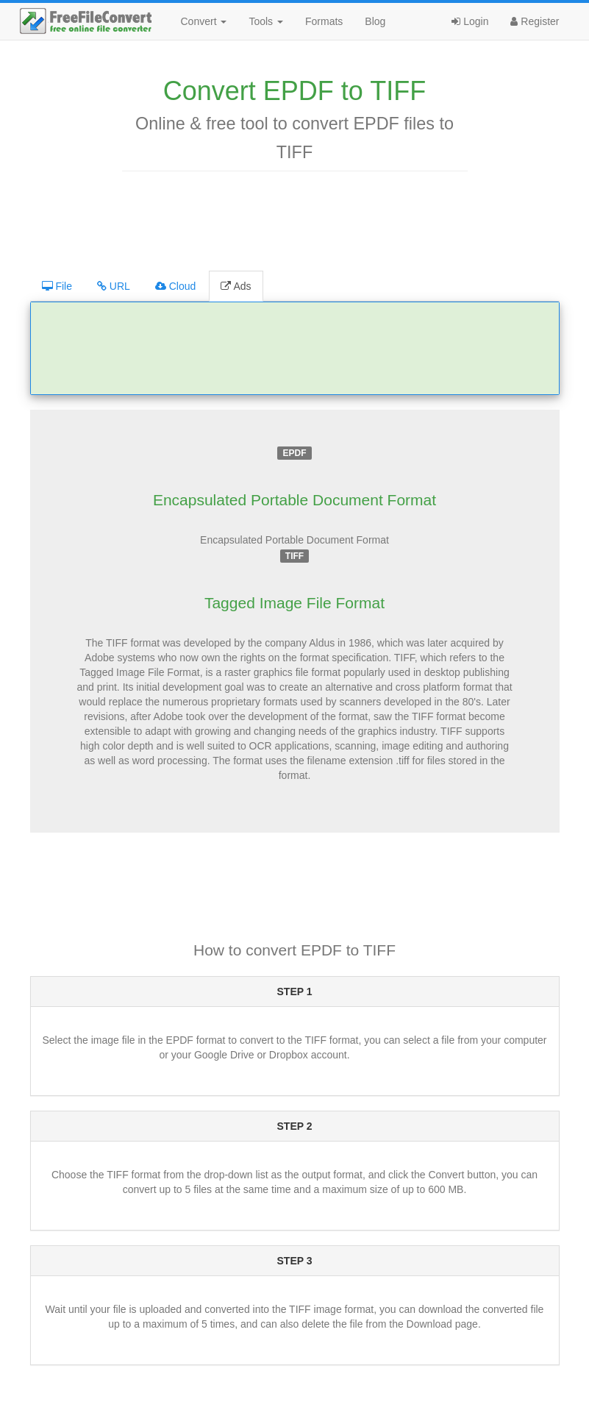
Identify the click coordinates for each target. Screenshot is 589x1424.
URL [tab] (113, 286)
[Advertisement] (295, 219)
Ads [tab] (236, 286)
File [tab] (57, 286)
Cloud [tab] (175, 286)
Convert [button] (204, 21)
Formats (324, 21)
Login (469, 21)
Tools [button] (266, 21)
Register (534, 21)
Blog (375, 21)
